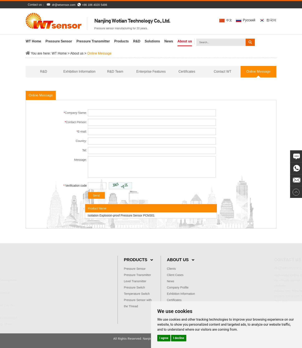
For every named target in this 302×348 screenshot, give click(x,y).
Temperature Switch (137, 293)
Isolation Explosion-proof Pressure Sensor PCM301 (121, 215)
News (168, 41)
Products (121, 41)
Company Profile (178, 287)
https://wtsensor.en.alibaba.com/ (281, 290)
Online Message (99, 53)
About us (185, 41)
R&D (136, 41)
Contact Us (255, 259)
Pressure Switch (134, 287)
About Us (180, 259)
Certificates (186, 71)
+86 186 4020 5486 (92, 4)
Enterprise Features (151, 71)
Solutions (152, 41)
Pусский (246, 20)
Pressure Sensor (59, 41)
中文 (226, 20)
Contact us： (36, 4)
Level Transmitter (135, 281)
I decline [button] (178, 338)
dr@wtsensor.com (63, 4)
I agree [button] (163, 338)
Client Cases (175, 275)
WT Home (33, 41)
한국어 (267, 20)
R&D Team (115, 71)
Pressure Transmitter (93, 41)
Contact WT (222, 71)
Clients (171, 268)
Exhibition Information (79, 71)
